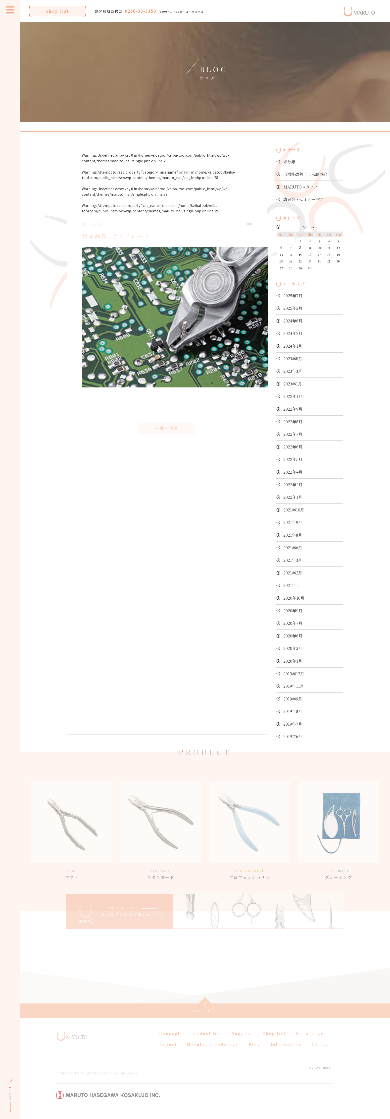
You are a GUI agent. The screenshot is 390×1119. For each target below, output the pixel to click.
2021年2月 (292, 573)
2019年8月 (292, 711)
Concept (169, 1040)
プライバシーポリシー (320, 1075)
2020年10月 (293, 598)
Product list (206, 1040)
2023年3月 (292, 371)
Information (286, 1051)
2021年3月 (292, 560)
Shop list (57, 11)
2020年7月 (292, 623)
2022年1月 (292, 497)
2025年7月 (292, 296)
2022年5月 (292, 459)
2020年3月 (292, 648)
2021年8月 (292, 535)
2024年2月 (292, 333)
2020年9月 (292, 611)
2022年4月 (292, 472)
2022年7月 (292, 434)
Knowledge (310, 1040)
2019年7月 (292, 724)
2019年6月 (292, 736)
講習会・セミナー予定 (303, 199)
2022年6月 (292, 447)
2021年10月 (293, 510)
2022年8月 (292, 422)
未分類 (289, 162)
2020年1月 (292, 661)
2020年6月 (292, 636)
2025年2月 (292, 308)
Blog (255, 1051)
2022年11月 (293, 396)
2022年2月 (292, 485)
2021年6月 (292, 548)
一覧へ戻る (167, 435)
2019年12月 (293, 674)
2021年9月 (292, 522)
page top (205, 1018)
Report (168, 1051)
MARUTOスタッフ (300, 187)
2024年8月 (292, 321)
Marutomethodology (213, 1051)
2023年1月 (292, 384)
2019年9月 (292, 699)
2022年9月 (292, 409)
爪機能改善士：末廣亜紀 (305, 174)
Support (242, 1040)
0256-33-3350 (140, 11)
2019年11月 (293, 686)
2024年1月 (292, 346)
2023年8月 (292, 359)
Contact (322, 1051)
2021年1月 (292, 585)
